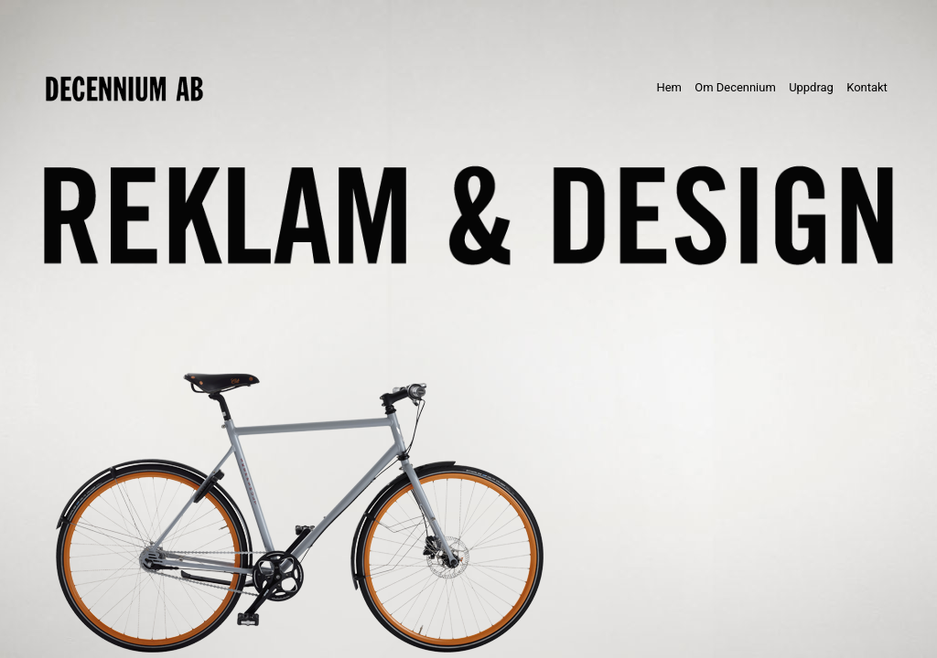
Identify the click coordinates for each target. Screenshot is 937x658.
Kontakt (867, 87)
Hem (672, 86)
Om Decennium (735, 87)
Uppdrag (811, 87)
